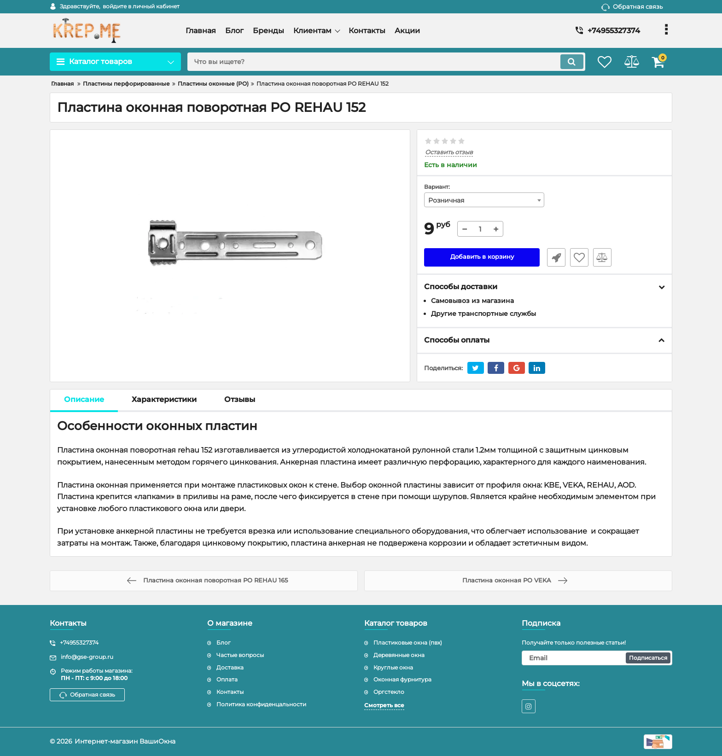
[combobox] (484, 199)
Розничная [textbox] (446, 200)
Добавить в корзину (482, 257)
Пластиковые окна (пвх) (407, 642)
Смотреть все (384, 705)
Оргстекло (388, 692)
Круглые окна (393, 667)
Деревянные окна (399, 654)
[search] (378, 61)
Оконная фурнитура (402, 679)
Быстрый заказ (553, 257)
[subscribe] (597, 658)
